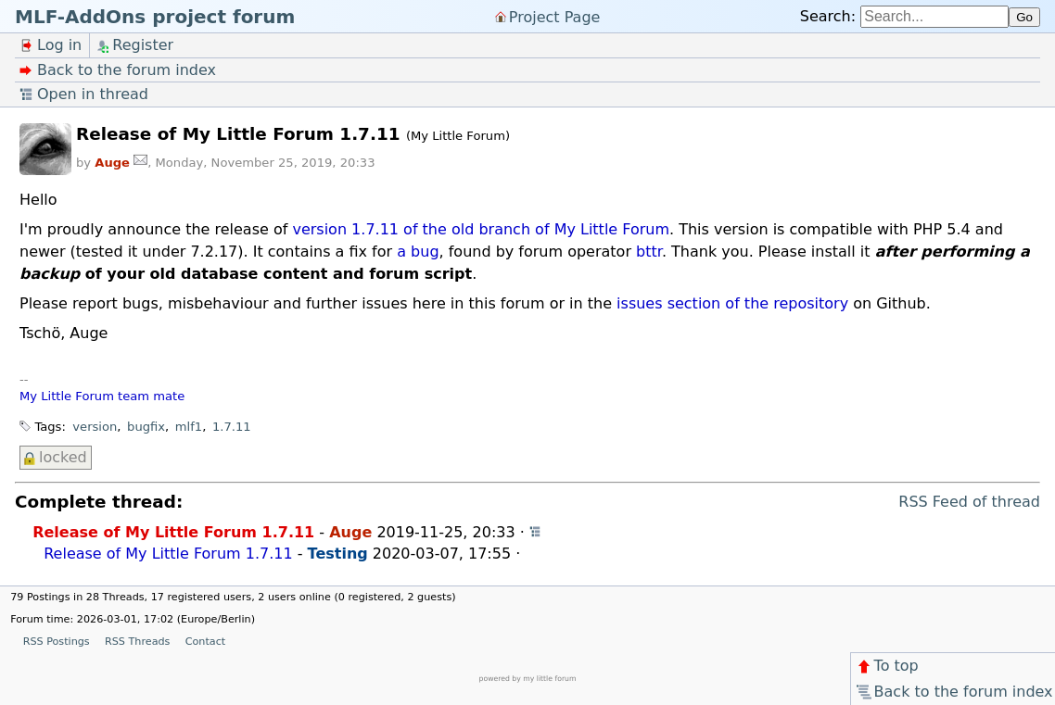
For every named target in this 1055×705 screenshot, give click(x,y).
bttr (649, 251)
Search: (828, 16)
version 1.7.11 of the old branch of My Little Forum (480, 229)
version (94, 427)
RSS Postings (56, 642)
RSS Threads (137, 642)
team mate (151, 396)
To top (887, 665)
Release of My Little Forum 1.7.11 (173, 532)
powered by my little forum (528, 678)
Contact (205, 642)
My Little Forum (66, 396)
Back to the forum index (953, 691)
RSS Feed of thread (969, 501)
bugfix (146, 427)
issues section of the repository (732, 303)
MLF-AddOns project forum (155, 17)
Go (1024, 17)
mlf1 (188, 427)
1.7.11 (231, 427)
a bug (418, 251)
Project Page (555, 16)
